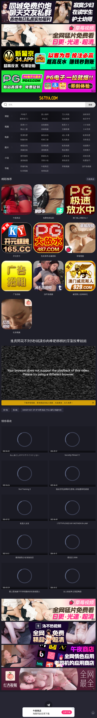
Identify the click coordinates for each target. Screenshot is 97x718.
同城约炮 (24, 166)
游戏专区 (86, 114)
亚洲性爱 (24, 135)
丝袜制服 (44, 129)
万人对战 (65, 114)
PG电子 (24, 114)
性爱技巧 (86, 160)
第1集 (5, 410)
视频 (7, 126)
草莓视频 (65, 166)
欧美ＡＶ (65, 124)
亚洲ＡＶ (24, 124)
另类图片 (86, 150)
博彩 (7, 116)
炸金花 (45, 118)
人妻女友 (65, 156)
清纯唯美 (44, 150)
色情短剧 (44, 171)
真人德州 (44, 114)
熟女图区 (65, 150)
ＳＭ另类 (86, 129)
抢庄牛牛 (86, 118)
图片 (7, 147)
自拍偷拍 (44, 124)
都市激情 (24, 156)
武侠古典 (86, 156)
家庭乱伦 (44, 156)
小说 (7, 157)
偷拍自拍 (44, 135)
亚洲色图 (44, 145)
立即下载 (66, 712)
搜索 (90, 104)
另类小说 (44, 160)
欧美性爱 (86, 135)
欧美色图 (65, 145)
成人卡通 (65, 135)
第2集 (15, 410)
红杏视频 (24, 171)
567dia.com (48, 98)
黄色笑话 (65, 160)
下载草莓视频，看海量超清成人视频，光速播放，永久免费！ (59, 402)
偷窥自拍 (24, 145)
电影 (7, 137)
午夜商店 (44, 166)
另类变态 (86, 139)
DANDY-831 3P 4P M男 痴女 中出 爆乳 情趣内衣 (42, 410)
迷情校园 (24, 160)
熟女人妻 (24, 129)
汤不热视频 (86, 166)
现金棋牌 (65, 118)
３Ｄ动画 (86, 124)
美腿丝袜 (24, 150)
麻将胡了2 (24, 118)
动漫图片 (86, 145)
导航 (7, 168)
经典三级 (44, 139)
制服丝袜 (24, 139)
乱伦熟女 (65, 139)
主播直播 (65, 129)
